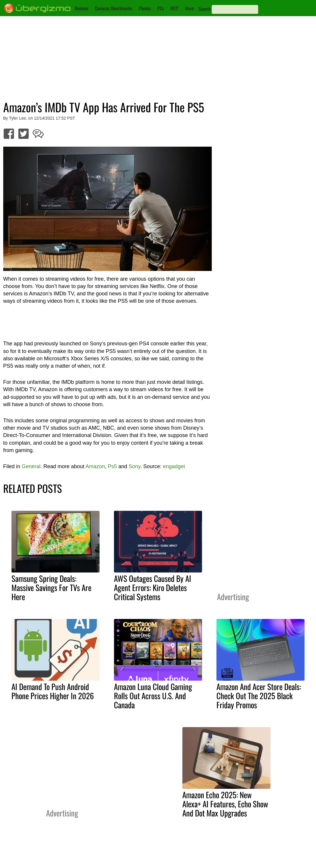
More (189, 8)
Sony (134, 466)
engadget (174, 466)
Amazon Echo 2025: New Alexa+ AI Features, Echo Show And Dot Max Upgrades (225, 804)
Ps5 (112, 466)
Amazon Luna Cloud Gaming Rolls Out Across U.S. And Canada (153, 696)
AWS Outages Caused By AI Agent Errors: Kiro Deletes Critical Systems (152, 587)
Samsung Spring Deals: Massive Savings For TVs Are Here (51, 587)
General (31, 466)
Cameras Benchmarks (113, 8)
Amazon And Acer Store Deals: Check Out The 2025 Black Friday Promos (258, 696)
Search (205, 8)
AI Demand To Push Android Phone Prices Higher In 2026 (52, 691)
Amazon (95, 466)
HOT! (174, 8)
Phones (145, 8)
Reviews (81, 8)
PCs (160, 8)
